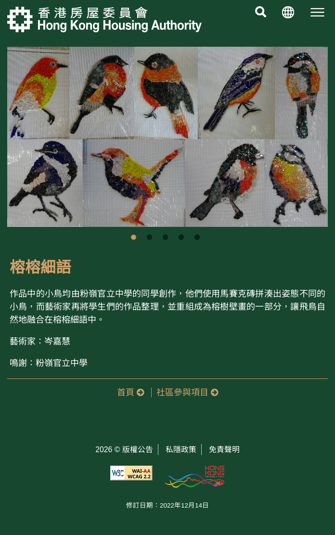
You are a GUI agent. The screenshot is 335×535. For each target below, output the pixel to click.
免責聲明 (224, 449)
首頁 (130, 392)
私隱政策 (181, 449)
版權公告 (137, 449)
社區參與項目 (187, 392)
